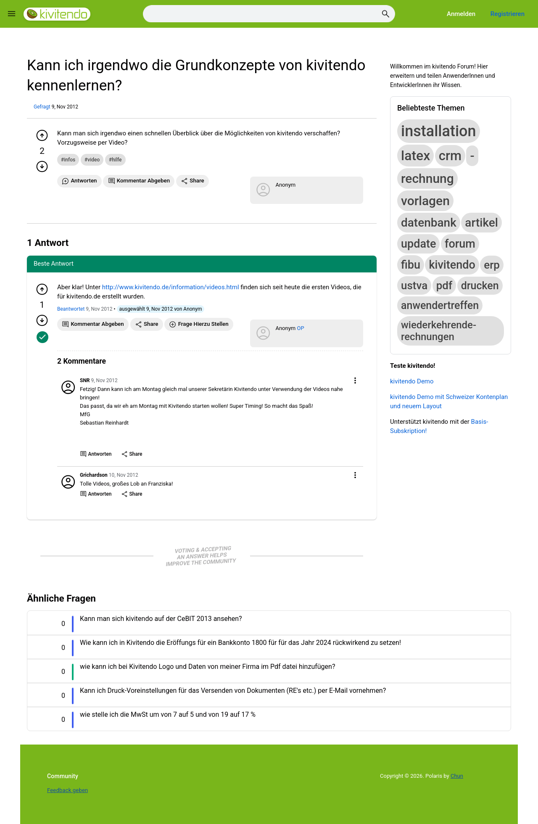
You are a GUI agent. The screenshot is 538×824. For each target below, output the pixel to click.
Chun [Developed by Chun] (457, 776)
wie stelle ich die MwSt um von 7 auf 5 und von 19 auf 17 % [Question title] (168, 714)
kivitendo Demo (412, 381)
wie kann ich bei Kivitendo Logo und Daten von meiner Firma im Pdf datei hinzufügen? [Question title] (207, 667)
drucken (480, 286)
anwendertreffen (440, 305)
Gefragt (42, 107)
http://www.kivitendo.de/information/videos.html (170, 287)
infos (69, 160)
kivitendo (452, 265)
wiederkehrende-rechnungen (438, 331)
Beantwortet (70, 309)
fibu (410, 265)
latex (415, 156)
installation (438, 131)
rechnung (427, 178)
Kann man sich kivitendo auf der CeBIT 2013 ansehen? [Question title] (161, 619)
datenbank (428, 223)
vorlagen (425, 200)
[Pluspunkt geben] (42, 135)
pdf (444, 285)
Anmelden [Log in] (461, 14)
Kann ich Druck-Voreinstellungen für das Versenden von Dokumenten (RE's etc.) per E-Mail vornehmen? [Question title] (233, 691)
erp (492, 265)
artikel (481, 223)
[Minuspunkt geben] (42, 166)
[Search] (269, 14)
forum (460, 244)
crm (450, 156)
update (418, 244)
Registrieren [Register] (508, 14)
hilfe (116, 160)
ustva (414, 285)
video (93, 160)
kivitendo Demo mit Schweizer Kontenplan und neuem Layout (449, 401)
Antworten (96, 454)
